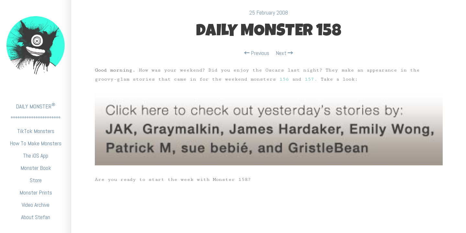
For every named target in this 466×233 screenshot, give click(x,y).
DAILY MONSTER (35, 106)
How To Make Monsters (35, 143)
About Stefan (35, 217)
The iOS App (35, 155)
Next (284, 53)
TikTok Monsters (35, 131)
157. (311, 79)
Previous (256, 53)
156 (284, 79)
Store (36, 180)
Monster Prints (35, 192)
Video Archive (36, 204)
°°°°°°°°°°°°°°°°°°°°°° (36, 118)
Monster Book (35, 168)
